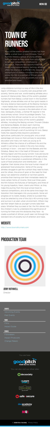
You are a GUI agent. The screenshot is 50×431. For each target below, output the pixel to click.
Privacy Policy (33, 422)
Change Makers (11, 341)
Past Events (10, 315)
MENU (43, 4)
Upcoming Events (12, 312)
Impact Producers (12, 338)
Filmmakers (9, 334)
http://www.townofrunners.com (15, 227)
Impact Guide (10, 326)
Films (7, 323)
